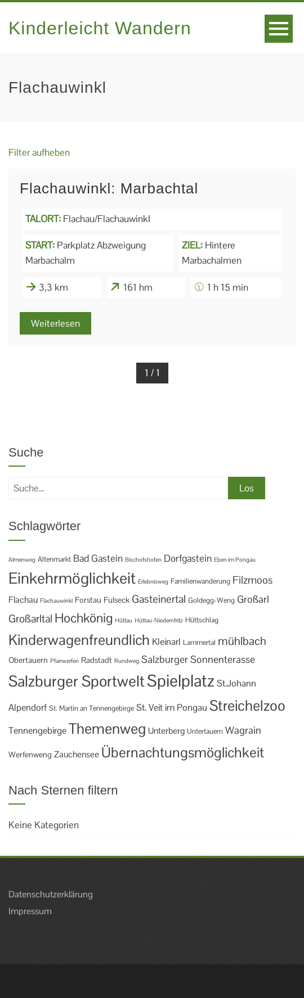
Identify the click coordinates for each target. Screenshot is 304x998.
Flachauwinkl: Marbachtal (109, 188)
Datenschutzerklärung (50, 894)
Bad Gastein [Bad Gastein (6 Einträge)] (98, 558)
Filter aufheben (39, 152)
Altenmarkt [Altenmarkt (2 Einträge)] (54, 559)
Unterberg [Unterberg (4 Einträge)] (166, 731)
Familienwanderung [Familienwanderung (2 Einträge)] (200, 581)
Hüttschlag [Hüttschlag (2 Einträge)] (201, 620)
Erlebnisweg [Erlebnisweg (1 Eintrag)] (153, 581)
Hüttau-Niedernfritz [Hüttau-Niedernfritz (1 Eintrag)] (159, 620)
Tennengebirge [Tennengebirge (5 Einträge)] (37, 731)
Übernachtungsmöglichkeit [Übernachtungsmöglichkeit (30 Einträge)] (182, 752)
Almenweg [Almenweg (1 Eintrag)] (21, 559)
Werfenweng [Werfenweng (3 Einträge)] (30, 754)
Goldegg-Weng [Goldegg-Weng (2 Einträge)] (211, 600)
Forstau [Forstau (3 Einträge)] (88, 600)
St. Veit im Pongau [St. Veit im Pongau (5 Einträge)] (171, 707)
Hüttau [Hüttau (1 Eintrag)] (123, 620)
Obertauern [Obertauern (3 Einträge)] (28, 660)
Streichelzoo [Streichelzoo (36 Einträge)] (247, 705)
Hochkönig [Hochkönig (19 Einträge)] (84, 618)
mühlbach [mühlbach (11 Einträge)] (242, 641)
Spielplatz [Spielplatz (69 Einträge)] (180, 681)
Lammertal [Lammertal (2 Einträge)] (199, 642)
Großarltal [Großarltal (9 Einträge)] (30, 619)
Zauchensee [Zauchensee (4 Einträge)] (76, 754)
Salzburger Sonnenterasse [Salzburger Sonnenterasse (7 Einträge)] (198, 659)
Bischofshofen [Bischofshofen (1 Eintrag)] (143, 559)
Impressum (30, 911)
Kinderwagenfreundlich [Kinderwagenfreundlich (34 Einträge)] (79, 640)
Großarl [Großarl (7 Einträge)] (253, 599)
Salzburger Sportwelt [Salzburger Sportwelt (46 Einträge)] (76, 681)
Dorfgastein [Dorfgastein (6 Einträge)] (188, 558)
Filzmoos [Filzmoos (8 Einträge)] (252, 579)
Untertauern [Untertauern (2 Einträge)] (205, 731)
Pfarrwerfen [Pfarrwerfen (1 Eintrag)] (64, 661)
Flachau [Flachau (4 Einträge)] (23, 600)
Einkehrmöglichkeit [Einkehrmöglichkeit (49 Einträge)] (72, 578)
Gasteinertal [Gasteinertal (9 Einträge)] (159, 599)
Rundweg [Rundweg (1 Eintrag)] (126, 661)
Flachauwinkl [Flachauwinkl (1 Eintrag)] (56, 600)
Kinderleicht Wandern (99, 28)
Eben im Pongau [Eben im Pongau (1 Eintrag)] (235, 559)
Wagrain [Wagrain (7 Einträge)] (243, 730)
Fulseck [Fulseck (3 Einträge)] (116, 600)
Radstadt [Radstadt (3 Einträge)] (96, 660)
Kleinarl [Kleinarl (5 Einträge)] (166, 642)
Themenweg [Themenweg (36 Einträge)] (107, 728)
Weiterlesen (55, 323)
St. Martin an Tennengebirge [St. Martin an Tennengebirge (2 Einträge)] (91, 708)
